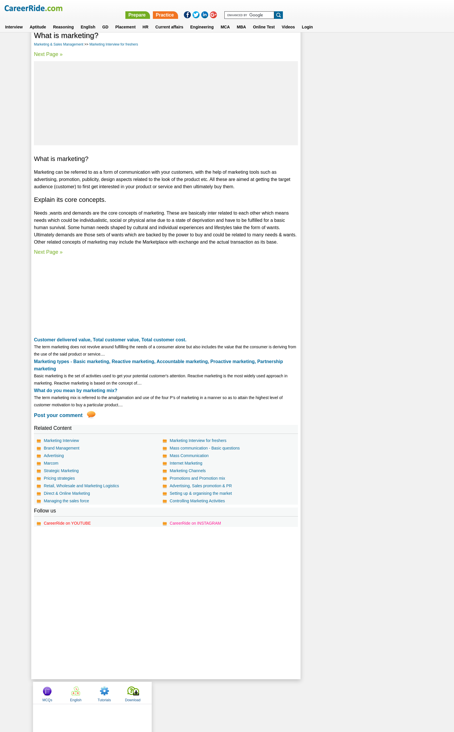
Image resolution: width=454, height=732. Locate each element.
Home (155, 692)
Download (401, 44)
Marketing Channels (188, 470)
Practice (331, 8)
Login (307, 20)
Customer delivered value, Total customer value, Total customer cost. (110, 339)
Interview (14, 20)
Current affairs (169, 20)
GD (105, 20)
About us (174, 692)
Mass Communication (189, 455)
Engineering (202, 20)
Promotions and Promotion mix (197, 478)
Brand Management (61, 448)
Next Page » (48, 54)
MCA (225, 20)
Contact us (197, 692)
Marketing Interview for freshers (113, 44)
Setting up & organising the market (201, 493)
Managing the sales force (66, 501)
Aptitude (38, 20)
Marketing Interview (61, 440)
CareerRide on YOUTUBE (67, 523)
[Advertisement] (166, 103)
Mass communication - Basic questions (205, 448)
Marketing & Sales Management (58, 44)
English (88, 20)
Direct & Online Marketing (67, 493)
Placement (125, 20)
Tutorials (373, 44)
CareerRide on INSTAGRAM (195, 523)
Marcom (51, 463)
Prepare (303, 8)
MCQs (316, 44)
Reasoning (63, 20)
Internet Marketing (186, 463)
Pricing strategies (59, 478)
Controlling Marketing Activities (197, 501)
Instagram (290, 692)
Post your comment (58, 415)
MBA (241, 20)
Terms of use (224, 692)
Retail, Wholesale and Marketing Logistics (81, 485)
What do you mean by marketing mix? (75, 390)
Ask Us (248, 692)
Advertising (54, 455)
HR (145, 20)
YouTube (268, 692)
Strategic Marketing (61, 470)
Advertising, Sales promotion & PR (201, 485)
